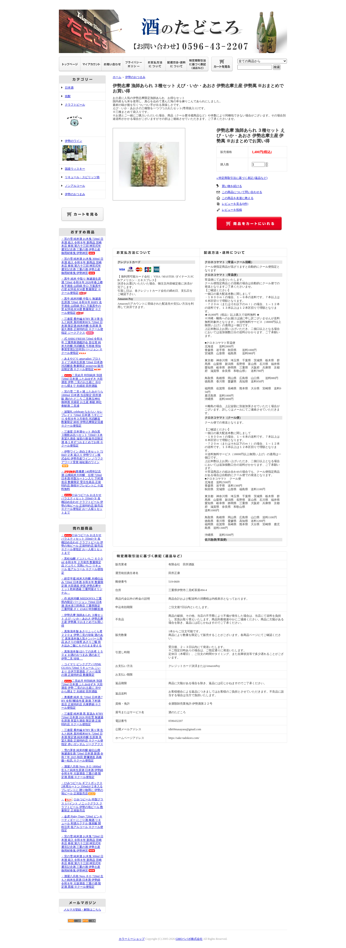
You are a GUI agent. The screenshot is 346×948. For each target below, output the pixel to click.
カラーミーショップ (132, 939)
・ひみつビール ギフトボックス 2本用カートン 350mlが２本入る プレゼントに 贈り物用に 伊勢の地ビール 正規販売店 (82, 788)
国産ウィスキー (75, 168)
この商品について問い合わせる (242, 192)
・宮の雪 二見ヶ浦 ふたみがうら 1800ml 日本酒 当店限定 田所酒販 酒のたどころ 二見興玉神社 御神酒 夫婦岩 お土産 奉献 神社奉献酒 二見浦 (82, 398)
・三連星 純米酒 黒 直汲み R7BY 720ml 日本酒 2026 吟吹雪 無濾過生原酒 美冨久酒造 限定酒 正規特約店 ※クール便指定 (82, 719)
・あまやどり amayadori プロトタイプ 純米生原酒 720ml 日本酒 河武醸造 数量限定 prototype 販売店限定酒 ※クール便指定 (82, 364)
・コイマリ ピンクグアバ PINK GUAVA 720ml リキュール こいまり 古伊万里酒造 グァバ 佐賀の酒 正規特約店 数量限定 (81, 669)
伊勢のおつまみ (75, 194)
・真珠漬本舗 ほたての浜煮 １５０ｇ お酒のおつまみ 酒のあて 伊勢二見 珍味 (82, 655)
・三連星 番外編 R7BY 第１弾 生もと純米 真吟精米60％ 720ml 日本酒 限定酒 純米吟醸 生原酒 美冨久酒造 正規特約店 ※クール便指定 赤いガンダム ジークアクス (82, 737)
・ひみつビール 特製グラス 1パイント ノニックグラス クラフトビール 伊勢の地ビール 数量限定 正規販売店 (82, 805)
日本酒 (69, 87)
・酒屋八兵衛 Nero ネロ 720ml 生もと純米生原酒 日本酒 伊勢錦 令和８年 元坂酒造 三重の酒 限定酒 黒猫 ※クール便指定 (82, 881)
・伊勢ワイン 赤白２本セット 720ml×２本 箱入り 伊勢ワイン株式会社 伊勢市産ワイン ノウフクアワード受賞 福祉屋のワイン (82, 458)
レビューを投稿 (232, 209)
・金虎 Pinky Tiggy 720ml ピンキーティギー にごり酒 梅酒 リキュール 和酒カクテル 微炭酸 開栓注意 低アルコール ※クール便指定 (82, 823)
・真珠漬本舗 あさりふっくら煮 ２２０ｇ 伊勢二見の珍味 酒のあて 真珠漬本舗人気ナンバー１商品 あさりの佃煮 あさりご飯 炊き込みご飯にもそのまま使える (82, 638)
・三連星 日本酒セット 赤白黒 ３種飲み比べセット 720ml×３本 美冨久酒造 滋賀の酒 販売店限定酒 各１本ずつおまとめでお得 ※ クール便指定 (82, 438)
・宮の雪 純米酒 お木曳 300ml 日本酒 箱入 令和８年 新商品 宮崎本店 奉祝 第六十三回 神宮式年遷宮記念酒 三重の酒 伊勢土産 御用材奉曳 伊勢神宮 (82, 266)
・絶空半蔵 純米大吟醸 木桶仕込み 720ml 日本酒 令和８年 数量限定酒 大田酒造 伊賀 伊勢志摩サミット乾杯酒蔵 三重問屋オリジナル (82, 585)
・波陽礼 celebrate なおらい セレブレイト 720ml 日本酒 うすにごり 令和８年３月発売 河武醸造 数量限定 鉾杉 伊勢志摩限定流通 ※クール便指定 (82, 419)
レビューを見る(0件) (235, 203)
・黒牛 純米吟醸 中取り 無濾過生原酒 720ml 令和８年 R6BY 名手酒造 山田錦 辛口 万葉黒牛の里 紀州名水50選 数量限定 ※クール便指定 (81, 305)
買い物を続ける (232, 186)
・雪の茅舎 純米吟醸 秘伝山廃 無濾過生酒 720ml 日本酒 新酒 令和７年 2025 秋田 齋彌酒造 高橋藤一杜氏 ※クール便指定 (82, 755)
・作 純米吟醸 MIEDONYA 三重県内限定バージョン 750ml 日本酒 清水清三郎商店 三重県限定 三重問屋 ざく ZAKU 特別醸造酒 (83, 604)
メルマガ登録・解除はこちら (82, 909)
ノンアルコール (75, 185)
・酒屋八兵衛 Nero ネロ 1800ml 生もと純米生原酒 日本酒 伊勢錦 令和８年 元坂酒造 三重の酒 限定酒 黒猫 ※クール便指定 (82, 772)
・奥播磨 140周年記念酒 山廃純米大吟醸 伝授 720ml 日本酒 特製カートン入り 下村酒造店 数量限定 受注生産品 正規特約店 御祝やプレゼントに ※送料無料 (82, 480)
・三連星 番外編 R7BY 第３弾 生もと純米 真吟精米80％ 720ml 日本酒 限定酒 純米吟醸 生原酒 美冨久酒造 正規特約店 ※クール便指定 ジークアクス (82, 326)
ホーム (117, 77)
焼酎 (68, 96)
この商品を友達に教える (237, 198)
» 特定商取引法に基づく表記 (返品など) (241, 178)
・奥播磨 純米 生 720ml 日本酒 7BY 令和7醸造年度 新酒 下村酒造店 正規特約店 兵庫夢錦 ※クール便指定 (82, 702)
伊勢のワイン (82, 150)
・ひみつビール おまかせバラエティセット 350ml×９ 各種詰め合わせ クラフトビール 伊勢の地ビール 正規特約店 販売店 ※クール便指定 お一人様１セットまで (82, 503)
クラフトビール (82, 118)
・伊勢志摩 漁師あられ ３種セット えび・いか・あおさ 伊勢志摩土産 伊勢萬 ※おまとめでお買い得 (82, 620)
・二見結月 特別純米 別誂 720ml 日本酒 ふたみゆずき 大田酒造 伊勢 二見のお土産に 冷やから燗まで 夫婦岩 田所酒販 (82, 380)
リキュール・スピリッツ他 (82, 177)
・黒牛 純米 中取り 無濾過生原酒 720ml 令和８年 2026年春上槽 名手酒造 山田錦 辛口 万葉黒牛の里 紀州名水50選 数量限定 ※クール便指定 (82, 286)
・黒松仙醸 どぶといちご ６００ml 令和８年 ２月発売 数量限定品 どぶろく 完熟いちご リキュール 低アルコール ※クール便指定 (82, 565)
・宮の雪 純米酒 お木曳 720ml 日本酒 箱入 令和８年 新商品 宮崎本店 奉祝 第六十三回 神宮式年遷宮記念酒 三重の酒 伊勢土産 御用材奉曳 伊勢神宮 (82, 246)
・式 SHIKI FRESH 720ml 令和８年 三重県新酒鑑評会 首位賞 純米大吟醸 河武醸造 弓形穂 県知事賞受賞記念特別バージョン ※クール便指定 (82, 346)
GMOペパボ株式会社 (189, 939)
